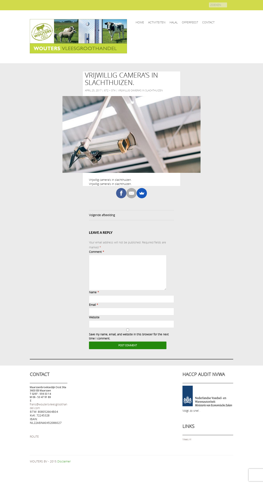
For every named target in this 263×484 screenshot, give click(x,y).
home (140, 22)
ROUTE (34, 436)
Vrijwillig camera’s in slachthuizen (140, 90)
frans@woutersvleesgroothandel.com (48, 406)
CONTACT (208, 22)
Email (93, 305)
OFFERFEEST (190, 22)
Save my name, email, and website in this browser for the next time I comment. (129, 336)
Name (94, 292)
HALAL (174, 22)
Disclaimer (64, 461)
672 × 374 (109, 90)
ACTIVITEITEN (156, 22)
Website (94, 317)
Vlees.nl (186, 439)
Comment (96, 252)
